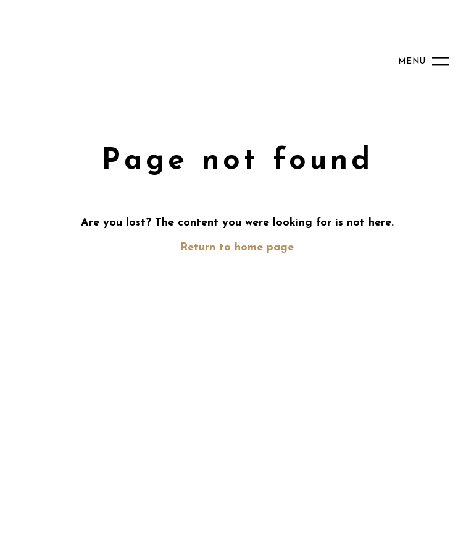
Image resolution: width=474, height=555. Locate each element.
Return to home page (237, 247)
